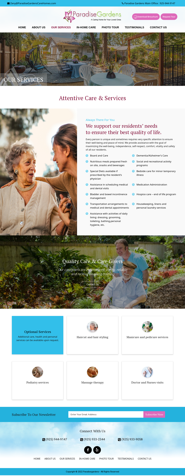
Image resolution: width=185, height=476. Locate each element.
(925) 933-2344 (92, 439)
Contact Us (92, 284)
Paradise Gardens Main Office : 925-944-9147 (148, 3)
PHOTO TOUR (110, 27)
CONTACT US (158, 27)
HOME (22, 27)
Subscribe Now (154, 414)
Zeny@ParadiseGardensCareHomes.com (32, 3)
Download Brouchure (146, 16)
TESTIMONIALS (134, 27)
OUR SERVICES (61, 27)
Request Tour (169, 16)
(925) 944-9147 (54, 439)
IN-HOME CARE (86, 27)
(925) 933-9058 (130, 439)
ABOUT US (38, 27)
